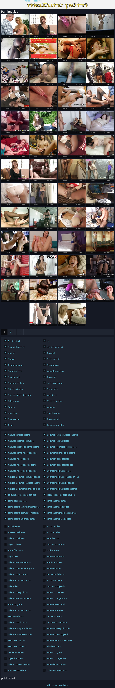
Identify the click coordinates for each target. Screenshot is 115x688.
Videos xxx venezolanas (19, 664)
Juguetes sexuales (55, 425)
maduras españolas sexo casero (62, 447)
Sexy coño (51, 377)
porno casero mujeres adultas (21, 519)
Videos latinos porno (56, 664)
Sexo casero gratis (16, 640)
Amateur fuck (14, 341)
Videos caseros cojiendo (58, 634)
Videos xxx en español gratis (21, 568)
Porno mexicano (54, 580)
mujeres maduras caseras (59, 471)
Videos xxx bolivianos (18, 574)
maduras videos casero (18, 459)
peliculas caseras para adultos (22, 495)
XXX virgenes (14, 526)
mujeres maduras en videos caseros (23, 483)
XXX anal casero (54, 616)
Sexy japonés (14, 377)
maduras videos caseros (58, 459)
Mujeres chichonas (16, 532)
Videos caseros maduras (19, 562)
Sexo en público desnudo (19, 395)
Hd (48, 341)
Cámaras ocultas (16, 383)
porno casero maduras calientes (61, 513)
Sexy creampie (53, 419)
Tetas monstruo (15, 365)
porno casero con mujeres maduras (23, 507)
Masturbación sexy (55, 371)
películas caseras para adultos (61, 495)
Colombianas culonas (57, 670)
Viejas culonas (14, 544)
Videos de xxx (14, 586)
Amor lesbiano (53, 413)
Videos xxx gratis (54, 652)
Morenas (51, 407)
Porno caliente (53, 359)
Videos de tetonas (55, 610)
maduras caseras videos (58, 441)
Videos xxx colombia (17, 622)
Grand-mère (52, 389)
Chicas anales (53, 365)
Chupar (11, 359)
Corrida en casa (15, 371)
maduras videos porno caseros (22, 471)
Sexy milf (51, 353)
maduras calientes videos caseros (62, 435)
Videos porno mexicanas (19, 580)
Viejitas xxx (13, 556)
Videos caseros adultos (34, 1)
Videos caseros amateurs (19, 598)
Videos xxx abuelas (16, 538)
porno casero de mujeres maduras (23, 513)
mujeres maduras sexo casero (60, 483)
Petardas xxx (53, 538)
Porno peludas (53, 526)
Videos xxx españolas (18, 592)
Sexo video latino (15, 616)
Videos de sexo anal (56, 604)
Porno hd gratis (15, 604)
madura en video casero (19, 435)
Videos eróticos (54, 568)
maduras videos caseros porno (22, 465)
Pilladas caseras (54, 646)
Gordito (11, 407)
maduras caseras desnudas (21, 441)
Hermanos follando (55, 574)
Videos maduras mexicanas (59, 640)
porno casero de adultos (58, 507)
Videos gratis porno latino (20, 628)
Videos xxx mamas (55, 592)
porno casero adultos (56, 501)
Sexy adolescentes (16, 347)
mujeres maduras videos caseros (62, 489)
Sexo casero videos (16, 646)
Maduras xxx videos (17, 670)
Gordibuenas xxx (54, 562)
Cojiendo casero (15, 658)
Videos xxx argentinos (57, 598)
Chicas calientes (15, 389)
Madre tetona (53, 550)
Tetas (10, 425)
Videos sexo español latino (59, 628)
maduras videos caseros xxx (60, 465)
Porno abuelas (53, 532)
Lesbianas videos (16, 652)
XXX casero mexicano (57, 622)
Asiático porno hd (55, 347)
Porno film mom (15, 550)
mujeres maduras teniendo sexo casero (23, 489)
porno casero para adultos (59, 519)
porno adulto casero (17, 501)
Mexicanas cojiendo (56, 586)
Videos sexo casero (55, 556)
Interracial (12, 413)
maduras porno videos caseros (22, 453)
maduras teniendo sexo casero (61, 453)
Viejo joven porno (54, 383)
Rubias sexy (13, 401)
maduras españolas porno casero (23, 447)
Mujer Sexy (52, 395)
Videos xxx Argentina (56, 658)
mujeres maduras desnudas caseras (23, 477)
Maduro (11, 353)
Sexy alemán (13, 419)
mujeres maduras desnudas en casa (62, 477)
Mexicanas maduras (56, 544)
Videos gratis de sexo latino (20, 634)
